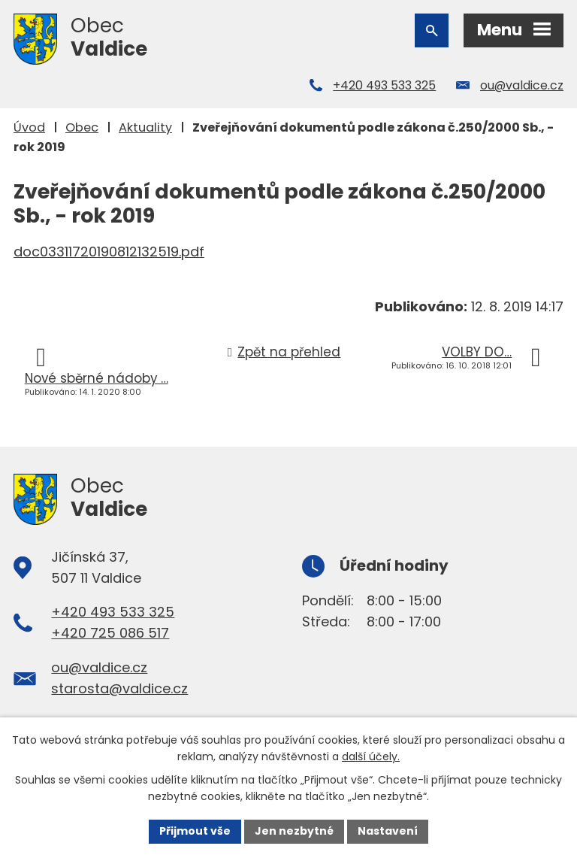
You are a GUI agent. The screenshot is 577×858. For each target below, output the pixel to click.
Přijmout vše (195, 830)
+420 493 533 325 (384, 85)
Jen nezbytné (294, 830)
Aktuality (145, 127)
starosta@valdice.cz (119, 688)
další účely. (371, 756)
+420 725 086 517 (110, 632)
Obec (81, 127)
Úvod (29, 127)
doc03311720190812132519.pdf (109, 251)
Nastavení (388, 830)
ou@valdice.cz (521, 85)
